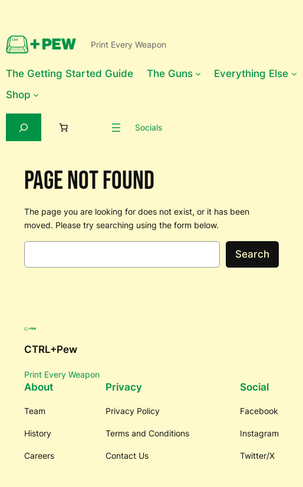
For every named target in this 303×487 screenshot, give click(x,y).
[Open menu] (116, 128)
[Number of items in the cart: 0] (63, 127)
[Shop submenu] (36, 95)
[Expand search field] (23, 127)
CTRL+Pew (50, 349)
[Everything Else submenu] (294, 73)
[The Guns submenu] (198, 73)
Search (252, 254)
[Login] (94, 128)
